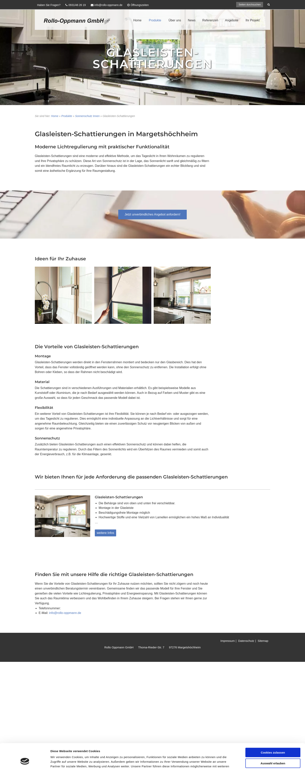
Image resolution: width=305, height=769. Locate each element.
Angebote (231, 20)
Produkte (155, 20)
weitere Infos (105, 532)
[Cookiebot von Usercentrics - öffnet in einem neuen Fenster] (25, 677)
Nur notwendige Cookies (273, 668)
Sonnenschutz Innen (87, 116)
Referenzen (210, 20)
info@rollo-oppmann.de (65, 613)
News (192, 20)
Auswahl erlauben (273, 657)
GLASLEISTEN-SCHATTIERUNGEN (152, 58)
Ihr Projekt (253, 20)
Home (137, 20)
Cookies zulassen (273, 646)
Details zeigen (204, 677)
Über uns (175, 20)
